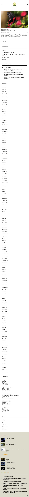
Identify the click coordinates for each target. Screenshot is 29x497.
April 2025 (4, 115)
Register (3, 420)
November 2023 (5, 153)
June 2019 (3, 267)
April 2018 (4, 298)
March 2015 (4, 365)
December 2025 (4, 98)
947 (7, 465)
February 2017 (4, 329)
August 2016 (4, 338)
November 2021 (5, 202)
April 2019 (4, 271)
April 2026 (4, 89)
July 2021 (3, 211)
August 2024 (4, 133)
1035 (7, 460)
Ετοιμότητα (4, 50)
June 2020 (3, 240)
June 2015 (3, 358)
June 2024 (3, 138)
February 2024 (4, 147)
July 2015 (3, 356)
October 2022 (4, 180)
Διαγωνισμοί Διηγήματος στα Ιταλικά (8, 387)
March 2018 (4, 300)
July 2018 (3, 291)
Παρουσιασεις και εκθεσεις (6, 403)
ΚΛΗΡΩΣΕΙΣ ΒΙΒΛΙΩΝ (6, 396)
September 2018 (5, 287)
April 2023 (4, 167)
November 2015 (5, 347)
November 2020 (5, 229)
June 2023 (3, 162)
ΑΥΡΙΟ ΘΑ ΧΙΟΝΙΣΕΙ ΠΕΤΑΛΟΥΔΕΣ (8, 30)
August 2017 (4, 316)
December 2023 (4, 151)
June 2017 (3, 320)
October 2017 (4, 311)
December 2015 (4, 345)
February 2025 (4, 120)
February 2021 (4, 222)
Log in (3, 422)
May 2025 (3, 113)
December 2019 (4, 253)
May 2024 (3, 140)
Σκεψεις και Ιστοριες (5, 410)
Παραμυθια (4, 402)
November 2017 (5, 309)
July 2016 (3, 340)
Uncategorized (4, 380)
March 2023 (4, 169)
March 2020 (4, 247)
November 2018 (5, 282)
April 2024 (4, 142)
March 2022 (4, 193)
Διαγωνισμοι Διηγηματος (10, 462)
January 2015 (4, 369)
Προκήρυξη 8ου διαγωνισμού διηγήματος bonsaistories (18, 483)
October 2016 (4, 336)
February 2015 (4, 367)
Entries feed (4, 424)
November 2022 (5, 178)
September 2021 (5, 207)
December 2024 (4, 124)
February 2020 (4, 249)
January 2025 (4, 122)
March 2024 (4, 144)
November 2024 (5, 127)
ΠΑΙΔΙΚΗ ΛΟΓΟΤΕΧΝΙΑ (6, 401)
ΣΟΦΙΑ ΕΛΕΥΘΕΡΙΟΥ (7, 488)
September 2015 (5, 351)
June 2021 (3, 213)
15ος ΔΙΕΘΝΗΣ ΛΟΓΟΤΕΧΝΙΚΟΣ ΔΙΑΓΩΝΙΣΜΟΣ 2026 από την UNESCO (13, 55)
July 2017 (3, 318)
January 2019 (4, 278)
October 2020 (4, 231)
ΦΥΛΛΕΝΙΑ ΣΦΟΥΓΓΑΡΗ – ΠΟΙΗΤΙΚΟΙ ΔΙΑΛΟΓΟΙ (12, 491)
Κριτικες (3, 397)
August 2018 (4, 289)
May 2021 (3, 216)
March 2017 (4, 327)
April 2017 (4, 325)
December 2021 (4, 200)
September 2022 (5, 182)
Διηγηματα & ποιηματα (5, 29)
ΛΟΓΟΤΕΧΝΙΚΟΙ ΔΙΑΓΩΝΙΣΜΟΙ (8, 398)
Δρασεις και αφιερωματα (6, 391)
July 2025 (3, 109)
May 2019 (3, 269)
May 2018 (3, 296)
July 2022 (3, 184)
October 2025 (4, 102)
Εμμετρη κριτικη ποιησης (6, 394)
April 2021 (4, 218)
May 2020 (3, 242)
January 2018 (4, 305)
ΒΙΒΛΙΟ (3, 382)
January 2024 (4, 149)
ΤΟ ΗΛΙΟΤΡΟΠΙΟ (8, 463)
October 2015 (4, 349)
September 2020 (5, 233)
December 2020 (4, 227)
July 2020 (3, 238)
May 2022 (3, 189)
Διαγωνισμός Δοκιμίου (6, 389)
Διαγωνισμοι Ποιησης (5, 388)
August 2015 (4, 354)
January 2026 (4, 95)
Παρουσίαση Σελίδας (5, 404)
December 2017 (4, 307)
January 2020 (4, 251)
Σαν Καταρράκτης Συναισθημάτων (8, 52)
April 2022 (4, 191)
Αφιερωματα (4, 381)
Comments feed (4, 426)
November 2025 (5, 100)
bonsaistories (3, 32)
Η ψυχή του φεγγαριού (17, 72)
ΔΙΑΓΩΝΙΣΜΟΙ (5, 384)
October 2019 (4, 258)
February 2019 (4, 276)
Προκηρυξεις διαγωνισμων (6, 407)
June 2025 (3, 111)
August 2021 (4, 209)
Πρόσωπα (3, 408)
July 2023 (3, 160)
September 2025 (5, 104)
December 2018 (4, 280)
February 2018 (4, 302)
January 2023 (4, 173)
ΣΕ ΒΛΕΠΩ (7, 459)
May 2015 (3, 360)
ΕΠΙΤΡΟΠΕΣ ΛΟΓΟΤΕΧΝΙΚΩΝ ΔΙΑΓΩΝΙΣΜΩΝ (10, 395)
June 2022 (3, 187)
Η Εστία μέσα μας (11, 67)
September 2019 (5, 260)
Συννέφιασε (4, 59)
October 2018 (4, 285)
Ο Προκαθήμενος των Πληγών (10, 468)
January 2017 (4, 331)
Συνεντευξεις (4, 411)
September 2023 (5, 158)
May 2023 (3, 164)
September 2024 (5, 131)
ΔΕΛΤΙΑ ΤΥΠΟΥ (5, 383)
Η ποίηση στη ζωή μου (6, 57)
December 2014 (4, 371)
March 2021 (4, 220)
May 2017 (3, 322)
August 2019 (4, 262)
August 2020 (4, 236)
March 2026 (4, 91)
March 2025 (4, 118)
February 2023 (4, 171)
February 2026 (4, 93)
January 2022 (4, 198)
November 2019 (5, 256)
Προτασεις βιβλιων (5, 409)
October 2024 (4, 129)
